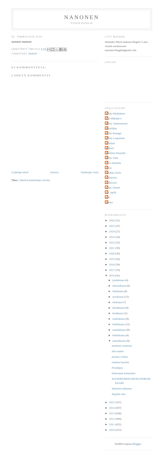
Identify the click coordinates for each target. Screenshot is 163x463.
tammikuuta (119, 340)
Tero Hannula (113, 163)
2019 (112, 259)
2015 (112, 402)
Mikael (110, 148)
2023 (112, 236)
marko (109, 202)
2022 (112, 242)
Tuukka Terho (113, 172)
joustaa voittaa (120, 356)
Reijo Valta (112, 157)
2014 (112, 407)
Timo (109, 167)
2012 (112, 418)
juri (108, 197)
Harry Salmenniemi (117, 123)
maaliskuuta (119, 329)
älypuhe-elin (118, 394)
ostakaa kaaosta (120, 362)
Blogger (136, 443)
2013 (112, 413)
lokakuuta (118, 291)
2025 (112, 225)
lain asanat (117, 351)
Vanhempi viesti (89, 172)
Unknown (111, 177)
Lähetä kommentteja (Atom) (34, 180)
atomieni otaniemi (122, 345)
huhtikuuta (118, 324)
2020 (112, 253)
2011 (112, 424)
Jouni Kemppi (113, 133)
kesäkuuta (118, 313)
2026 (112, 220)
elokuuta (117, 302)
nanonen (81, 17)
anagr (32, 54)
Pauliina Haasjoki (115, 153)
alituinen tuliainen (122, 388)
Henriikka (111, 128)
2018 (112, 264)
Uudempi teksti (19, 172)
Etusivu (54, 172)
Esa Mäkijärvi (113, 118)
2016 (112, 275)
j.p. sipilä (111, 192)
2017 (112, 270)
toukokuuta (119, 318)
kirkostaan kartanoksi (123, 373)
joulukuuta (118, 280)
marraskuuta (119, 285)
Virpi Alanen (113, 187)
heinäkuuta (118, 307)
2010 (112, 429)
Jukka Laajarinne (115, 138)
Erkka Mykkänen (115, 113)
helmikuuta (119, 335)
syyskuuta (118, 296)
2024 (112, 231)
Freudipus (117, 367)
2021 (112, 248)
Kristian (110, 143)
